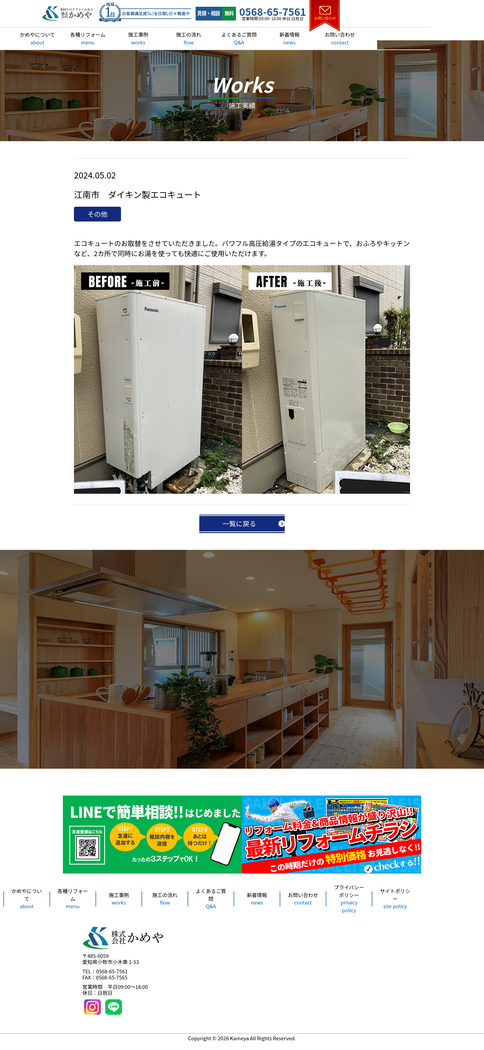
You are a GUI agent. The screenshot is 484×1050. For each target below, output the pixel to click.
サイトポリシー (395, 904)
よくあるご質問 (292, 38)
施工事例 (192, 38)
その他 (97, 217)
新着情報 (343, 38)
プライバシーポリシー (349, 905)
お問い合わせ (393, 38)
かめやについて (91, 38)
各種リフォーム (141, 38)
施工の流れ (241, 38)
